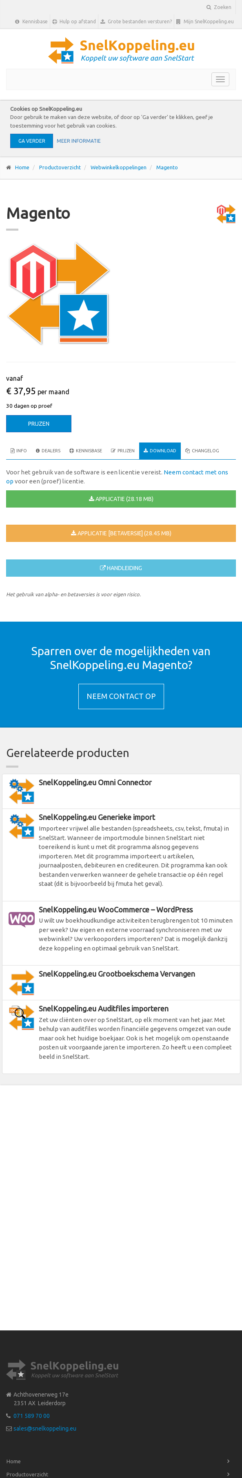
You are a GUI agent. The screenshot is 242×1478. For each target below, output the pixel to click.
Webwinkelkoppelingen (119, 167)
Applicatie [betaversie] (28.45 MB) (121, 533)
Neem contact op (121, 696)
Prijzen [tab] (123, 450)
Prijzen (38, 423)
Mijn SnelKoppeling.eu (205, 22)
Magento (167, 167)
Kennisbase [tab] (85, 450)
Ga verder (31, 141)
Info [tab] (19, 450)
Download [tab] (160, 450)
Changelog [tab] (202, 450)
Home (22, 167)
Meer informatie (79, 141)
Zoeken (218, 7)
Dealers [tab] (48, 450)
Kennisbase (31, 22)
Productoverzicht (60, 167)
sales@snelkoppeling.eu (44, 1428)
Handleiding (121, 568)
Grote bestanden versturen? (136, 22)
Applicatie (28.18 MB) (121, 499)
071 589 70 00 (31, 1416)
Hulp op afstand (74, 22)
